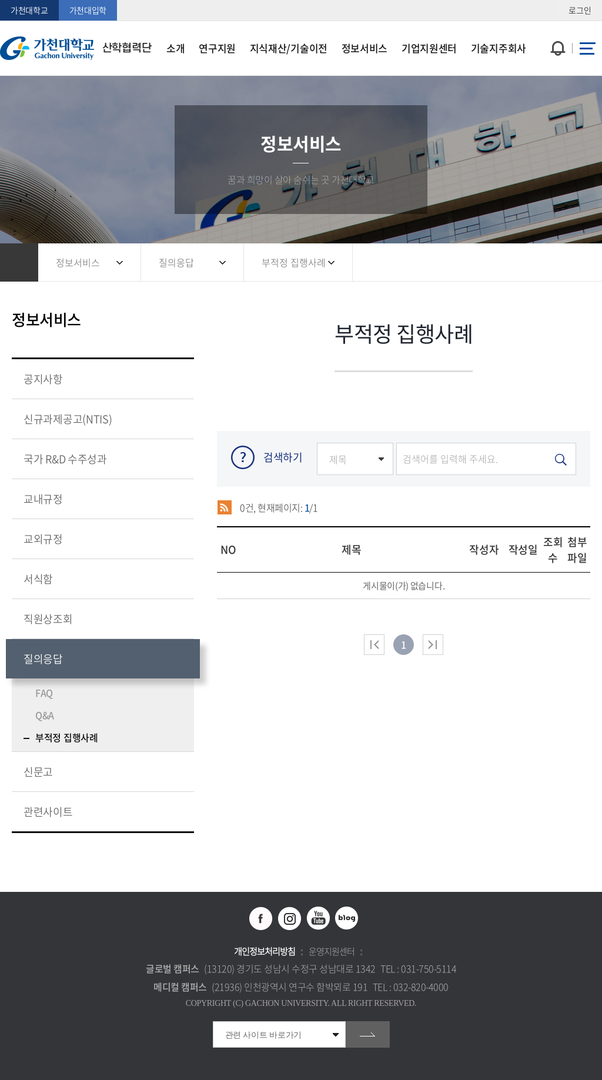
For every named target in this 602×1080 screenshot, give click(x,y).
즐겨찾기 (552, 262)
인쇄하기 (575, 262)
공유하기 (528, 262)
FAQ (44, 693)
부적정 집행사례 (294, 262)
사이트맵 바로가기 (587, 48)
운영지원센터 (331, 951)
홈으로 (19, 262)
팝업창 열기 (556, 26)
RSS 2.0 (224, 507)
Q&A (44, 715)
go (368, 1034)
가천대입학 (88, 10)
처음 (374, 644)
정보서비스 (78, 262)
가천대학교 (29, 10)
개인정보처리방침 (264, 951)
